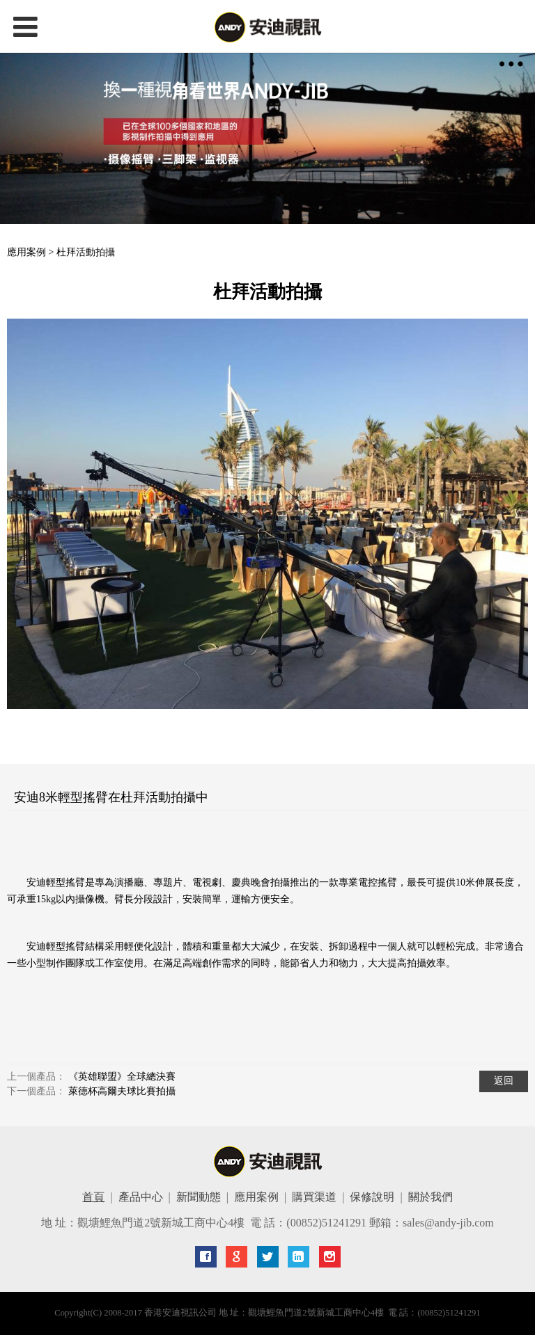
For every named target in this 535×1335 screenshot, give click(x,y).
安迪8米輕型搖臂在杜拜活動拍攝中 (111, 797)
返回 (503, 1081)
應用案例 (26, 252)
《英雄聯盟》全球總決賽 (122, 1076)
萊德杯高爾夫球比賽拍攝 (122, 1091)
